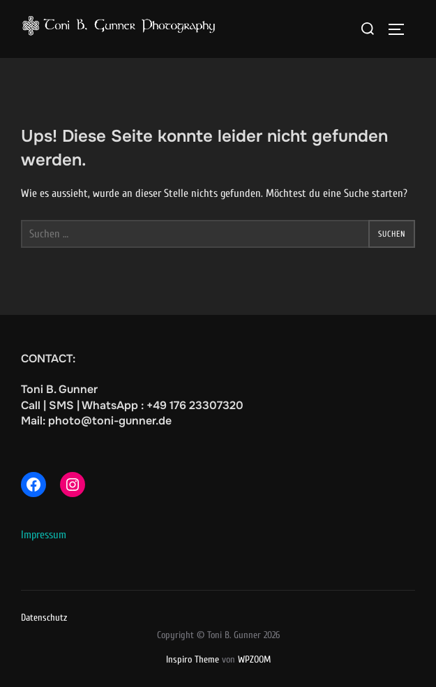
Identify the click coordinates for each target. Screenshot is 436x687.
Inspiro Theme (192, 659)
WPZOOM (254, 659)
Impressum (43, 535)
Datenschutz (44, 617)
